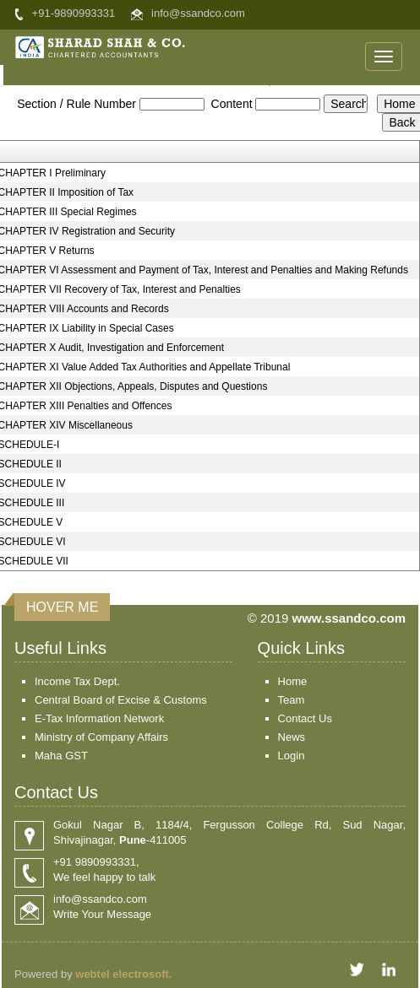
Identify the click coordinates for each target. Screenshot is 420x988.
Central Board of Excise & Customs (121, 700)
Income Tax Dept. (77, 681)
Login (291, 755)
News (292, 737)
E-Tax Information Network (99, 718)
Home (293, 681)
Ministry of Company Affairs (101, 737)
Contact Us (305, 718)
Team (291, 700)
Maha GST (61, 755)
